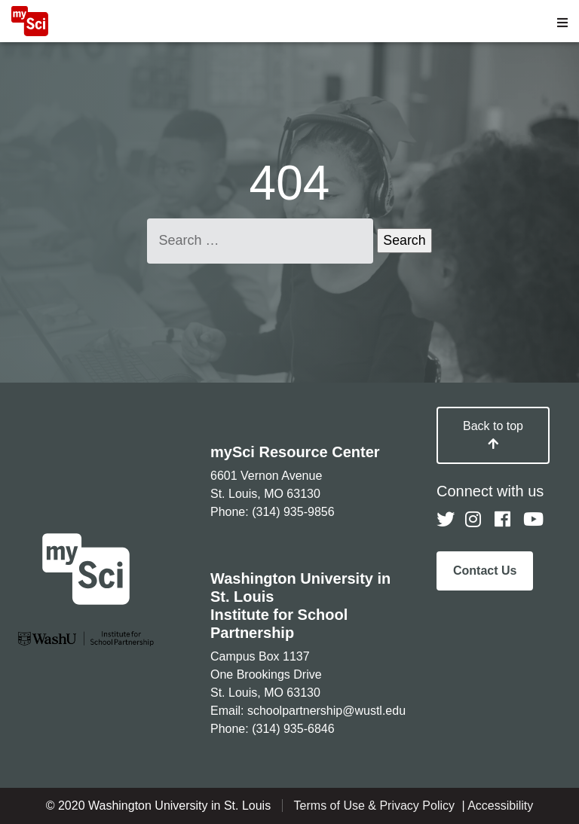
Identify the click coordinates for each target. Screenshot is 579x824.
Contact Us (484, 570)
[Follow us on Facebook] (504, 519)
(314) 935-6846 (293, 728)
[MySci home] (29, 32)
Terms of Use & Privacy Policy (376, 805)
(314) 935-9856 (293, 511)
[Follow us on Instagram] (474, 519)
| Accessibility (497, 805)
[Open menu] (562, 23)
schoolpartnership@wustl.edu (326, 710)
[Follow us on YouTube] (532, 519)
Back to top (493, 435)
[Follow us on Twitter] (446, 519)
